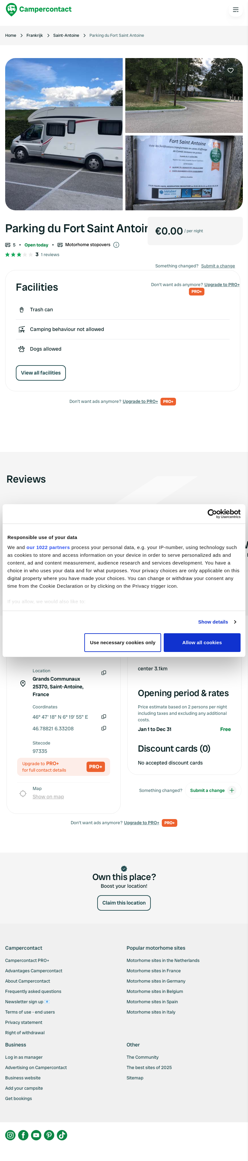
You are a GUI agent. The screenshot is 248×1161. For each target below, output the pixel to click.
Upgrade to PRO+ (140, 401)
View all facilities (41, 372)
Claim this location (124, 902)
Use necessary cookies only (123, 642)
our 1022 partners (48, 547)
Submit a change (218, 266)
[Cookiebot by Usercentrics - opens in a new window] (212, 514)
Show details (213, 622)
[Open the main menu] (236, 10)
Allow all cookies (202, 642)
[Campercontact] (38, 9)
